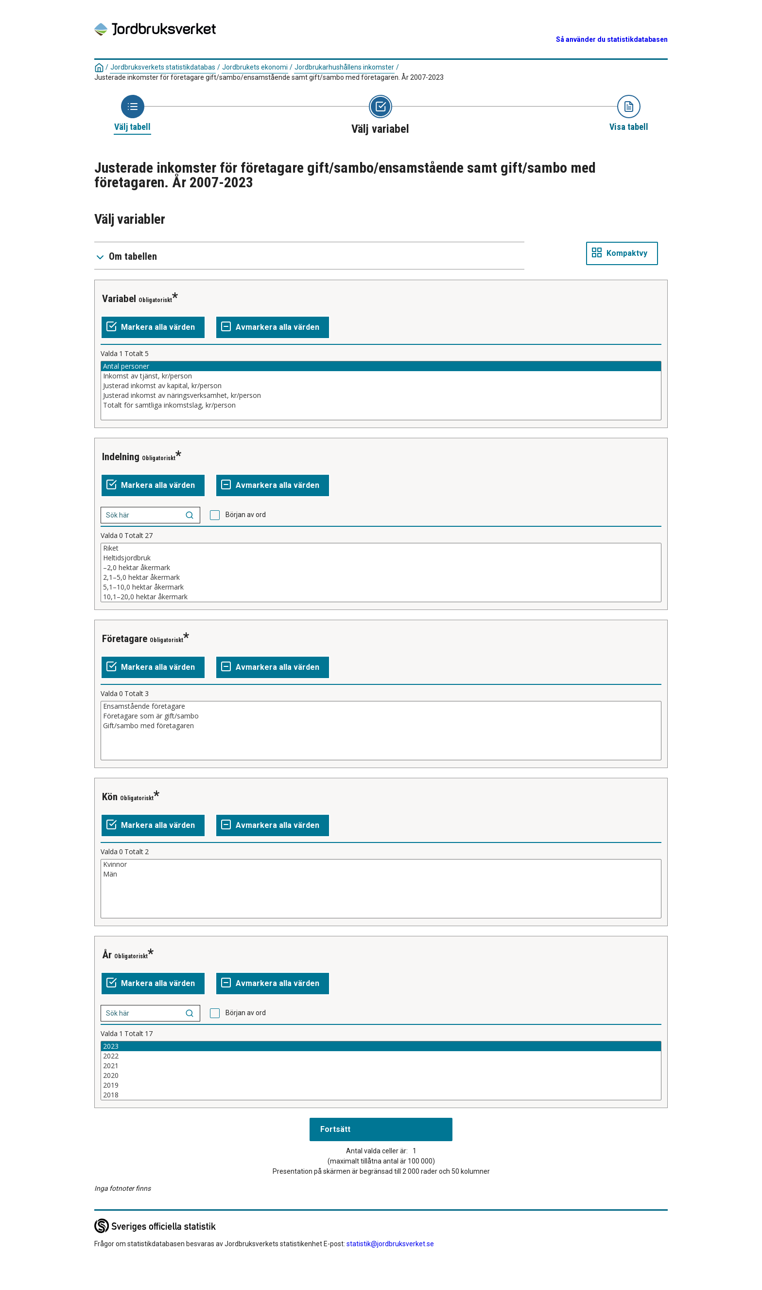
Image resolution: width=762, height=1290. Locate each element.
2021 (381, 1066)
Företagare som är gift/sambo (381, 716)
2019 (381, 1085)
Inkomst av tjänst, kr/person (381, 376)
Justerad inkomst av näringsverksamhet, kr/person (381, 395)
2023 (381, 1046)
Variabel (119, 299)
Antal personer (381, 366)
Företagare (124, 639)
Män (381, 874)
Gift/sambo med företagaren (381, 726)
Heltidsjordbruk (381, 558)
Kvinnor (381, 864)
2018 (381, 1095)
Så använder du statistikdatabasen (612, 39)
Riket (381, 548)
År (107, 955)
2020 (381, 1075)
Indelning (120, 457)
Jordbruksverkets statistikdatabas (162, 67)
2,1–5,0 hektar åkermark (381, 577)
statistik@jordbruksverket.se (390, 1244)
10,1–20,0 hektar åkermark (381, 597)
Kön (110, 797)
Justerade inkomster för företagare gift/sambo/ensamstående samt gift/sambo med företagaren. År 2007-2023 (269, 77)
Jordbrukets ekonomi (255, 67)
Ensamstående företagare (381, 706)
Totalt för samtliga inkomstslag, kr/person (381, 405)
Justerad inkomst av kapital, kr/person (381, 386)
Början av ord (245, 515)
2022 (381, 1056)
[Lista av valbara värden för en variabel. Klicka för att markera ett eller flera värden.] (381, 390)
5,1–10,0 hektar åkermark (381, 587)
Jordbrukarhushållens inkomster (344, 67)
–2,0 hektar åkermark (381, 568)
